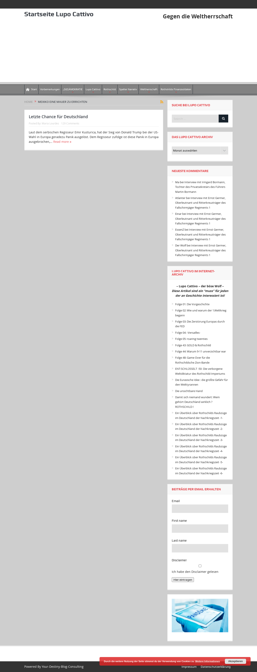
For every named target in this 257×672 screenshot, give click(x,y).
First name (179, 521)
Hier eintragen (182, 579)
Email (176, 501)
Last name (179, 540)
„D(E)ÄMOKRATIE (72, 89)
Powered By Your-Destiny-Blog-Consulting (54, 667)
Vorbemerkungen (50, 89)
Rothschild (110, 89)
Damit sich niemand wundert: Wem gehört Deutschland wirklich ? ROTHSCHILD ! (197, 402)
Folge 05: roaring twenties (191, 339)
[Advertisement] (128, 52)
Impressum (189, 666)
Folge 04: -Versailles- (187, 333)
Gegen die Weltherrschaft (198, 16)
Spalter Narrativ (128, 89)
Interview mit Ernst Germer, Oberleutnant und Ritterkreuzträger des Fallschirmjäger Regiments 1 (200, 202)
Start (31, 89)
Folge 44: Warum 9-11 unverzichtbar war (200, 351)
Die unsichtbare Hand (189, 391)
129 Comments (70, 123)
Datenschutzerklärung (216, 666)
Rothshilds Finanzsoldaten (176, 89)
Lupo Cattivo (93, 89)
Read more (62, 142)
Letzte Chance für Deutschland (58, 116)
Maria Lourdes (50, 123)
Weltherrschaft (148, 89)
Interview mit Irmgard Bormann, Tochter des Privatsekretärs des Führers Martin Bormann (200, 187)
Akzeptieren (235, 661)
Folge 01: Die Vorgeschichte (192, 304)
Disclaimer (179, 560)
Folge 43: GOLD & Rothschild (193, 345)
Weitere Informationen (207, 661)
